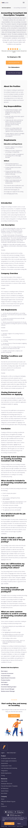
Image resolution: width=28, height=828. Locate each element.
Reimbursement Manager (8, 691)
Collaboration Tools (6, 766)
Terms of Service (12, 826)
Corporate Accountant (7, 673)
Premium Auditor (5, 680)
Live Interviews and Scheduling (9, 768)
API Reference (4, 788)
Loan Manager (5, 684)
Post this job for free (14, 62)
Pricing (3, 775)
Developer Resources (6, 783)
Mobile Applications (6, 773)
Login (2, 752)
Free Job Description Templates (9, 786)
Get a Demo (4, 793)
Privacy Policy (4, 826)
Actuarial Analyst (5, 675)
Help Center (4, 781)
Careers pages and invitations (9, 761)
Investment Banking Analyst (8, 687)
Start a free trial (11, 752)
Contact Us (4, 806)
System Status (4, 791)
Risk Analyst (4, 671)
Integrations (4, 770)
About (2, 799)
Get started (14, 716)
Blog (2, 804)
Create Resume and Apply (14, 73)
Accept (9, 823)
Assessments (4, 763)
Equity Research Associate (8, 678)
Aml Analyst (4, 682)
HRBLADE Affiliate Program (8, 801)
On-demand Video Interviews (8, 758)
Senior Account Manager (7, 689)
